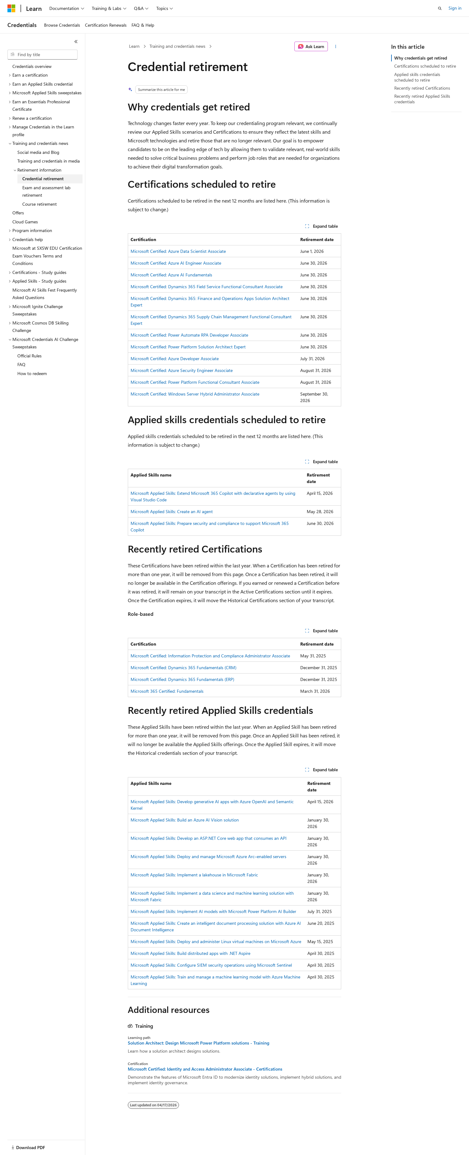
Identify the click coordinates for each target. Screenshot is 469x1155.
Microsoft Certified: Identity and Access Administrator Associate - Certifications (205, 1069)
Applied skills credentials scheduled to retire (417, 77)
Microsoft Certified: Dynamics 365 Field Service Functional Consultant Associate (207, 286)
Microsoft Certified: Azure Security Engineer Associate (182, 370)
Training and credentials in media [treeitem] (48, 161)
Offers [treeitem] (18, 213)
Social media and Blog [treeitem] (38, 152)
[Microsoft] (11, 8)
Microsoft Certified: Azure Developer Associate (175, 358)
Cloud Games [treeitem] (25, 222)
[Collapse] (76, 41)
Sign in (455, 8)
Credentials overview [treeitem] (31, 66)
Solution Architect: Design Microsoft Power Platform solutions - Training (198, 1043)
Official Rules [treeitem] (29, 356)
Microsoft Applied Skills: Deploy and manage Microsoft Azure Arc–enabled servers (208, 856)
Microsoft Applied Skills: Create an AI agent (172, 511)
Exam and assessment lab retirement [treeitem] (46, 191)
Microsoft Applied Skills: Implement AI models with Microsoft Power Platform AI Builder (213, 911)
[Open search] (440, 8)
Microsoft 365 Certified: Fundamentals (167, 691)
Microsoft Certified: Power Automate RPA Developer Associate (189, 335)
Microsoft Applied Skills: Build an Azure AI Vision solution (185, 820)
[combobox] (42, 55)
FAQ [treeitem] (21, 364)
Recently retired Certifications (422, 88)
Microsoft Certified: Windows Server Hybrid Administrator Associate (195, 394)
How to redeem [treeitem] (32, 373)
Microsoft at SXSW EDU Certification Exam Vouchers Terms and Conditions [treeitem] (47, 255)
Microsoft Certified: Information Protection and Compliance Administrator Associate (210, 656)
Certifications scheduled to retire (425, 66)
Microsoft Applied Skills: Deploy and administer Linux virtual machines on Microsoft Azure (216, 941)
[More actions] (335, 46)
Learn (134, 46)
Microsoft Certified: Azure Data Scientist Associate (178, 251)
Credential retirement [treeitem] (43, 178)
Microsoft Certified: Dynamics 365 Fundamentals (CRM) (183, 667)
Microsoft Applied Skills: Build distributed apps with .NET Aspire (190, 953)
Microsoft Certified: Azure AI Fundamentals (171, 275)
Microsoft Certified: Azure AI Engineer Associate (176, 263)
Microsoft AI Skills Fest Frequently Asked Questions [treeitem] (44, 294)
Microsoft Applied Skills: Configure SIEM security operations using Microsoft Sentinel (211, 965)
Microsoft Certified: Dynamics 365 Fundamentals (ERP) (182, 679)
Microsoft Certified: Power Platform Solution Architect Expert (188, 347)
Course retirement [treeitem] (39, 204)
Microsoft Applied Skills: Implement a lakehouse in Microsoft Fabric (194, 875)
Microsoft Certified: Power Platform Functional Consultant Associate (195, 382)
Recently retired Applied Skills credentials (422, 99)
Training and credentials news (177, 46)
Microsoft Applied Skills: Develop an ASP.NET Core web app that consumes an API (209, 838)
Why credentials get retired (420, 58)
